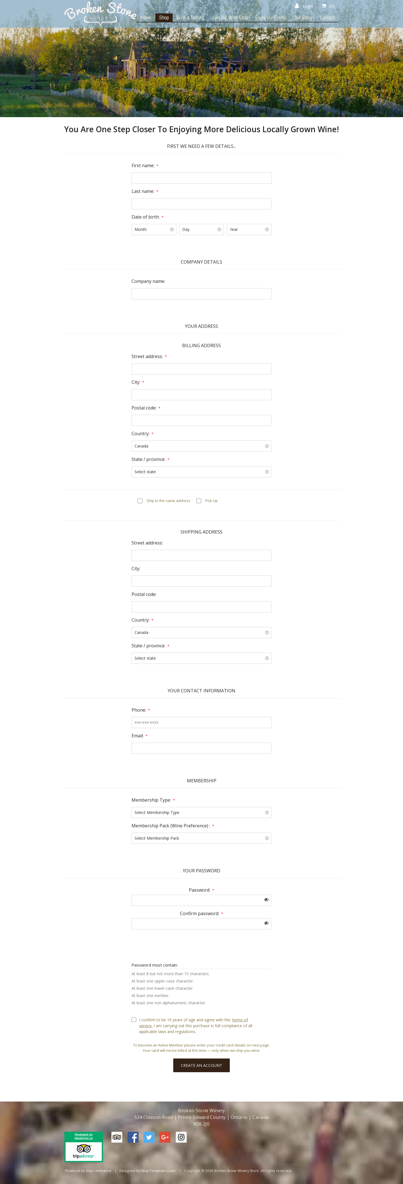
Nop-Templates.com (158, 1170)
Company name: (148, 281)
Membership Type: (151, 800)
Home (145, 17)
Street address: (147, 356)
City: (136, 382)
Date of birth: (146, 217)
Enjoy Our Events (271, 17)
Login (304, 6)
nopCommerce (98, 1170)
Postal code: (144, 408)
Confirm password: (199, 913)
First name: (143, 165)
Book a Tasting (190, 17)
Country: (140, 433)
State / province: (148, 459)
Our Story (303, 17)
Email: (138, 736)
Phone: (139, 710)
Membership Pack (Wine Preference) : (171, 826)
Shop (164, 17)
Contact (327, 17)
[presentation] (201, 944)
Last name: (143, 191)
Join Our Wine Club (229, 17)
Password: (199, 890)
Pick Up (211, 500)
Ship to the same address (168, 500)
